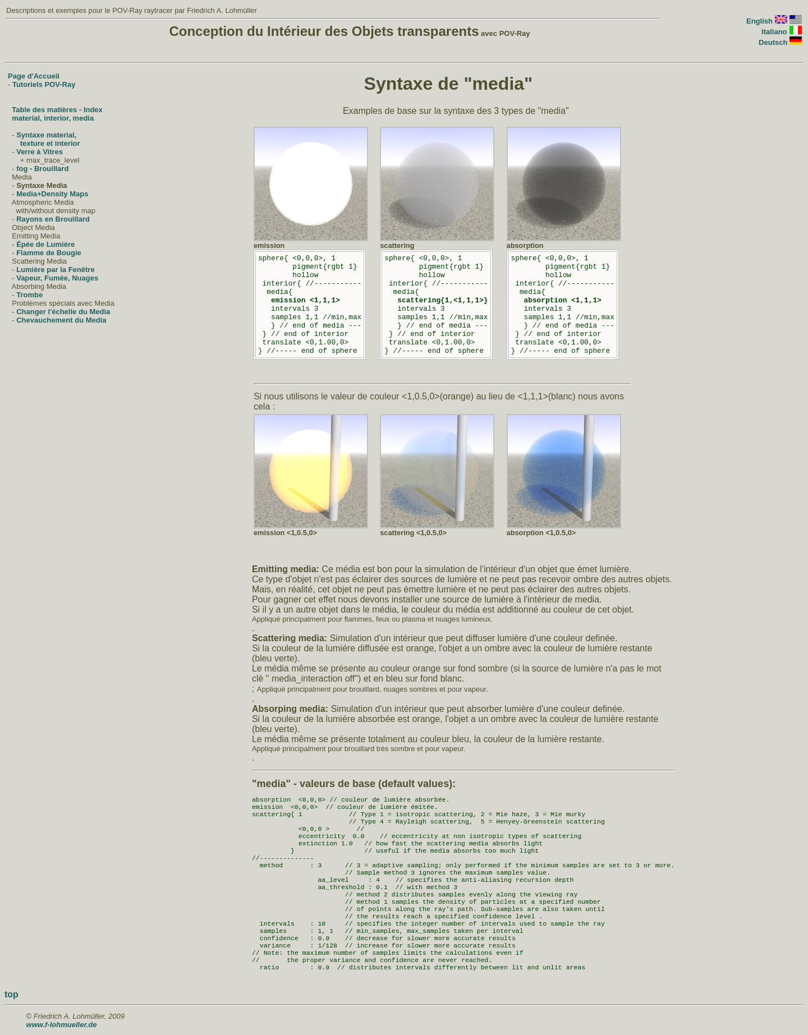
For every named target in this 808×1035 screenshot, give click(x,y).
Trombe (29, 295)
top (11, 994)
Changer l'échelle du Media (63, 311)
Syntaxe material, (46, 135)
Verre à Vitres (39, 152)
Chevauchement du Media (61, 320)
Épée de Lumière (45, 244)
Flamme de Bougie (48, 253)
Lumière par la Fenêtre (55, 269)
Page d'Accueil (33, 76)
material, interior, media (53, 118)
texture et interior (50, 143)
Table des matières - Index (57, 109)
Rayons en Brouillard (53, 219)
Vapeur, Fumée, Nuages (57, 278)
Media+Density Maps (52, 194)
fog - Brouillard (42, 168)
